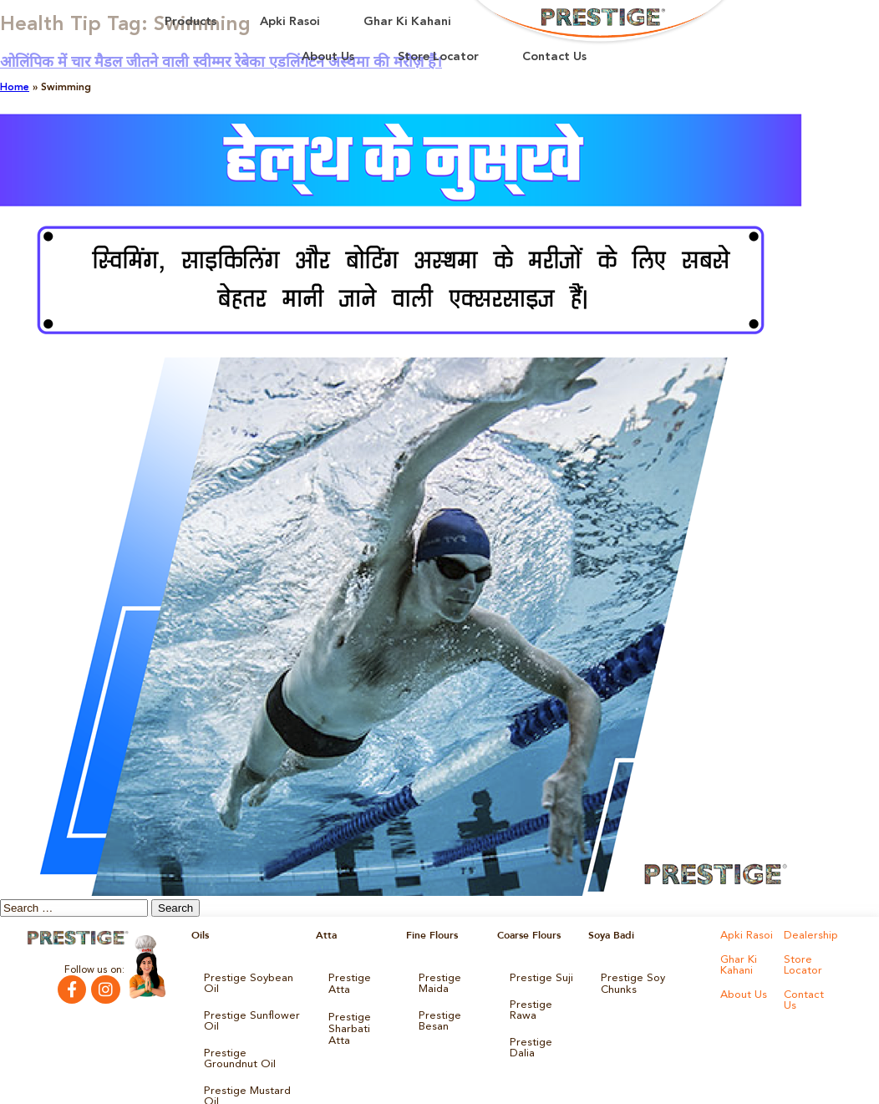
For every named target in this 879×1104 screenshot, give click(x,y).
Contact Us (554, 57)
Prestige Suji (538, 977)
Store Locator (438, 57)
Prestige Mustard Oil (251, 1067)
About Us (328, 57)
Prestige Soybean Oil (252, 977)
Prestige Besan (437, 1015)
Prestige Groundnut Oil (249, 1039)
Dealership (808, 935)
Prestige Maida (437, 982)
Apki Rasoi (290, 22)
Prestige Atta (358, 977)
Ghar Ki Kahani (407, 22)
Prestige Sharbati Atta (358, 1005)
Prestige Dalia (541, 1034)
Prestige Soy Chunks (648, 977)
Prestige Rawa (528, 1005)
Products (190, 22)
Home (14, 88)
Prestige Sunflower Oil (246, 1005)
